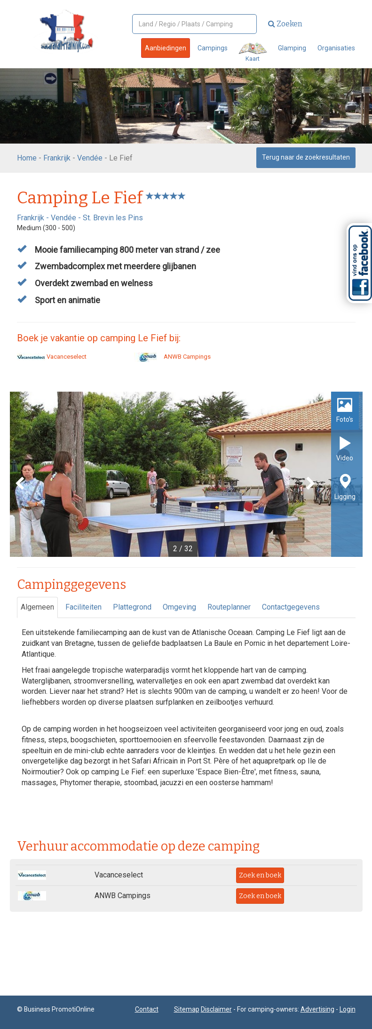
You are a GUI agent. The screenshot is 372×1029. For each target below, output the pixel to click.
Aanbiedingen (165, 48)
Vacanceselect (52, 356)
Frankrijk (57, 157)
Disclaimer (216, 1009)
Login (348, 1009)
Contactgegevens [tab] (291, 607)
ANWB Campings (172, 356)
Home (27, 157)
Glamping (292, 48)
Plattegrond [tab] (132, 607)
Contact (146, 1009)
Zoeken (285, 23)
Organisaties (336, 48)
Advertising (317, 1009)
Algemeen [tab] (37, 607)
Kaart (252, 52)
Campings (213, 48)
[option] (186, 474)
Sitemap (186, 1009)
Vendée (90, 157)
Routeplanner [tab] (229, 607)
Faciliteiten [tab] (83, 607)
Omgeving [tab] (179, 607)
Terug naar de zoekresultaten (306, 157)
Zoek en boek (260, 875)
